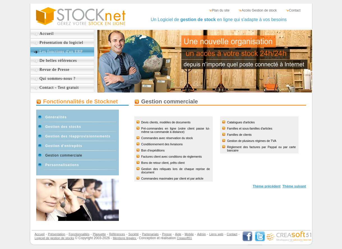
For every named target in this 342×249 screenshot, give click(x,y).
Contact (295, 10)
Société (133, 234)
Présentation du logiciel (61, 42)
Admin (201, 234)
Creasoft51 (184, 238)
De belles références (58, 60)
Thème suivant (294, 186)
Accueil (47, 33)
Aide (178, 234)
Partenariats (150, 234)
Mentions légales (125, 238)
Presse (167, 234)
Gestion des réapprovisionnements (78, 136)
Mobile (189, 234)
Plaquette (99, 234)
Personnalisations (62, 165)
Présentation (56, 234)
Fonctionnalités (79, 234)
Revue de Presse (55, 69)
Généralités (56, 117)
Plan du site (221, 10)
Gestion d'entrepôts (63, 146)
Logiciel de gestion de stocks (54, 238)
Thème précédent (266, 186)
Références (117, 234)
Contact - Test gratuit (59, 87)
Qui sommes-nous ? (57, 78)
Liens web (216, 234)
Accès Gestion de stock (259, 10)
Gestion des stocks (63, 127)
